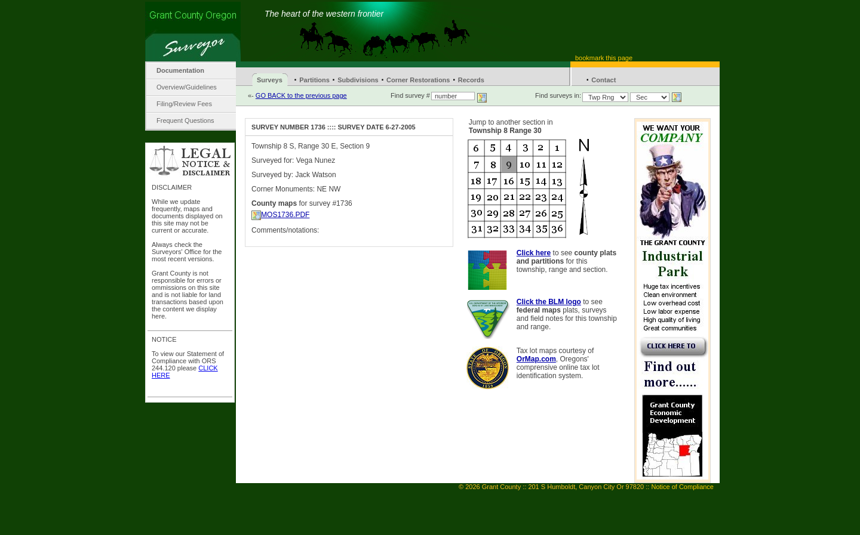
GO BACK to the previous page (301, 95)
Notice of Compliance (682, 486)
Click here (534, 253)
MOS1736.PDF (285, 215)
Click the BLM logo (549, 302)
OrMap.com (536, 359)
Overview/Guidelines (186, 87)
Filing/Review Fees (184, 103)
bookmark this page (603, 57)
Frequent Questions (185, 120)
